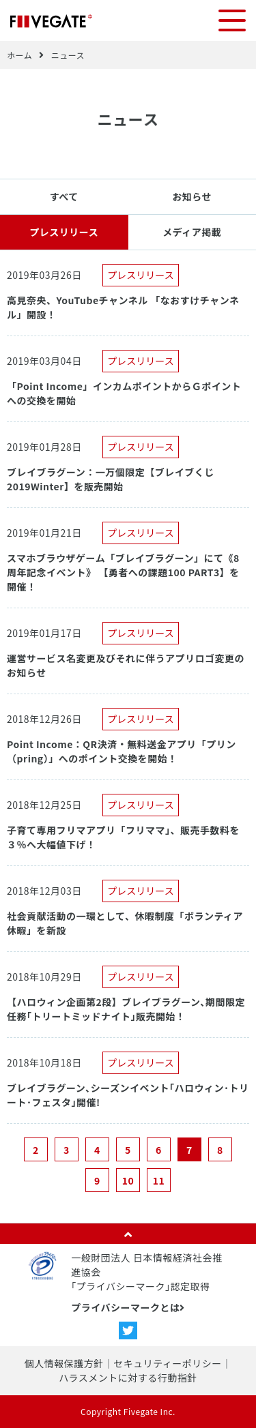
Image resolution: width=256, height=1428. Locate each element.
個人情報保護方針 (64, 1363)
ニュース (68, 55)
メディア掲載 (191, 232)
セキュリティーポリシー (167, 1363)
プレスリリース (63, 232)
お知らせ (192, 196)
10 (128, 1180)
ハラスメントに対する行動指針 (128, 1377)
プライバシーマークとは (128, 1307)
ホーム (19, 55)
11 (159, 1180)
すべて (64, 196)
